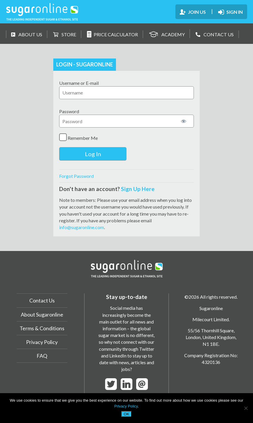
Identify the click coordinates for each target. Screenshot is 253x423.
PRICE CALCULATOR (112, 34)
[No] (246, 408)
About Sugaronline (42, 314)
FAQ (42, 355)
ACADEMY (167, 33)
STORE (64, 34)
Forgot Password (76, 176)
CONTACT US (215, 34)
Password (69, 111)
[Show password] (183, 121)
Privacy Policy (42, 342)
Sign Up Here (138, 188)
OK (126, 414)
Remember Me (78, 137)
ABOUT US (26, 34)
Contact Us (42, 300)
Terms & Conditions (42, 328)
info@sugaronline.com (81, 227)
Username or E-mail (79, 83)
